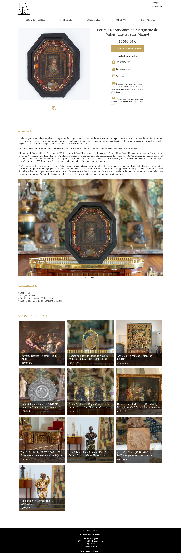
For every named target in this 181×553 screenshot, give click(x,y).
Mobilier (66, 20)
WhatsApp (117, 76)
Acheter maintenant (127, 49)
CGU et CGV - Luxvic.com (90, 541)
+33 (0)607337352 (120, 62)
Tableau (120, 20)
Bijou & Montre (35, 20)
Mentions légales (90, 538)
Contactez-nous (91, 546)
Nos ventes (148, 20)
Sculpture (93, 20)
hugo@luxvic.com (120, 69)
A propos (90, 544)
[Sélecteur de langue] (157, 3)
